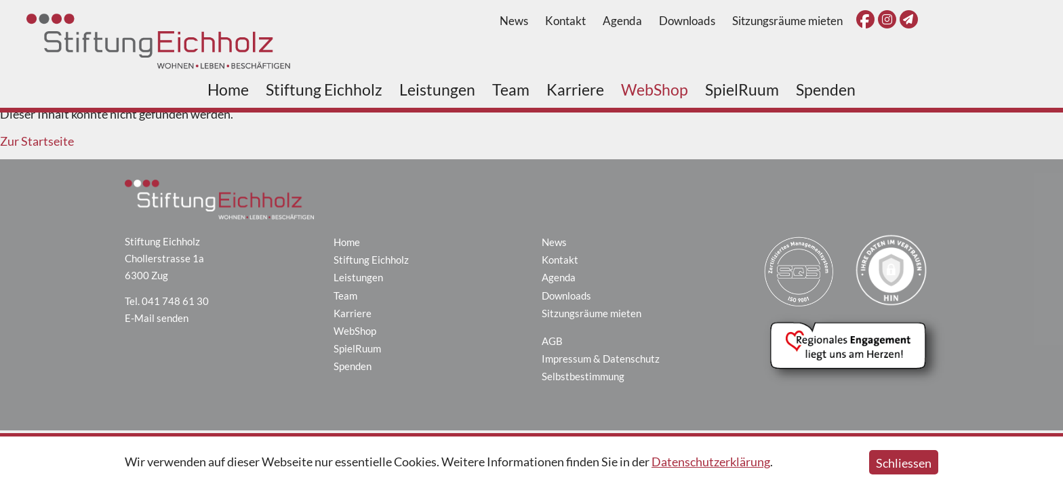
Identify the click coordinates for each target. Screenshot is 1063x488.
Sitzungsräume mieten (787, 21)
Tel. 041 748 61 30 (167, 301)
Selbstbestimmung (583, 376)
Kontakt (565, 21)
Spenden (826, 89)
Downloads (687, 21)
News (514, 21)
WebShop (654, 89)
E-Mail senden (156, 318)
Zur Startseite (37, 141)
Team (510, 89)
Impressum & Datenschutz (601, 358)
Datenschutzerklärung (710, 461)
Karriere (575, 89)
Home (228, 89)
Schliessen (903, 462)
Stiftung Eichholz (324, 89)
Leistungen (437, 89)
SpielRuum (742, 89)
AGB (552, 341)
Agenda (622, 21)
